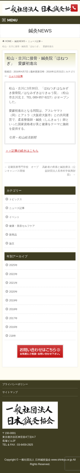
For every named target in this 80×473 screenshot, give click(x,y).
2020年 (13, 291)
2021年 (13, 282)
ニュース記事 (16, 76)
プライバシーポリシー (15, 384)
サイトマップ (10, 392)
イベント (14, 217)
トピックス (15, 199)
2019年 (13, 300)
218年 (12, 335)
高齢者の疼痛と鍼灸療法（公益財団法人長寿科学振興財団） (59, 170)
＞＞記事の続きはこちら (22, 150)
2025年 (13, 265)
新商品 (13, 234)
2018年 (13, 309)
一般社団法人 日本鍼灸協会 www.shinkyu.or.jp (45, 459)
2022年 (13, 274)
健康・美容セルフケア (22, 225)
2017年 (13, 318)
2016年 (13, 327)
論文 (11, 243)
